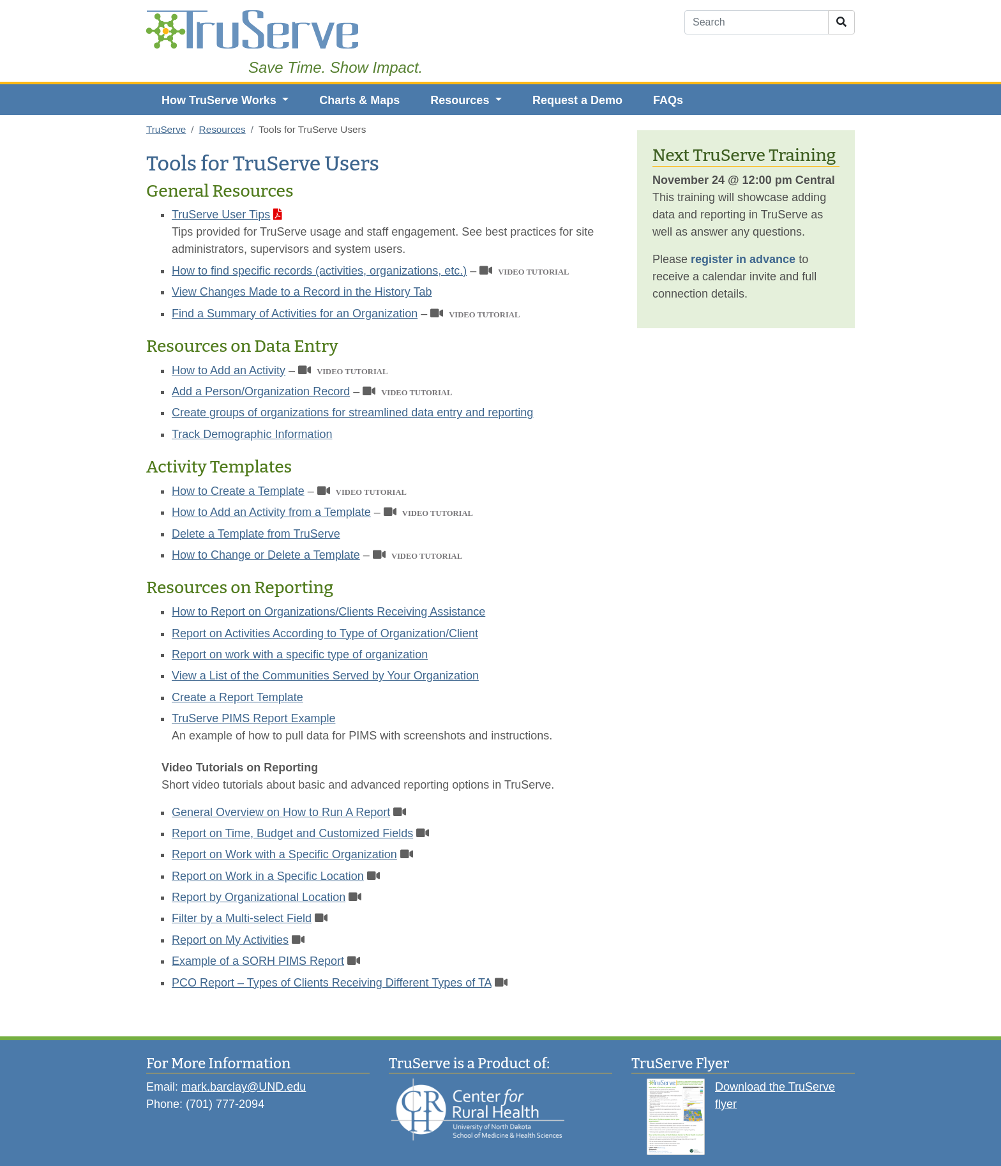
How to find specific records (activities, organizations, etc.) (319, 270)
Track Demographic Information (252, 434)
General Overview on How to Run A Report (281, 812)
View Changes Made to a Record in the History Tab (302, 291)
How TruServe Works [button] (221, 100)
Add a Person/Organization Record (261, 391)
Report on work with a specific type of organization (300, 654)
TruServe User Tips (221, 214)
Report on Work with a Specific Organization (284, 854)
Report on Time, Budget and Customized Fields (292, 833)
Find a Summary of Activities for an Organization (295, 313)
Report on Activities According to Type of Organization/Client (325, 633)
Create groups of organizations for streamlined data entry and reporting (352, 412)
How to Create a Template (238, 491)
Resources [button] (461, 100)
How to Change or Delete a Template (266, 555)
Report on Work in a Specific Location (268, 876)
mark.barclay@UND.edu (243, 1086)
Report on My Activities (230, 940)
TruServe (166, 129)
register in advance (743, 259)
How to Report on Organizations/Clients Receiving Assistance (328, 611)
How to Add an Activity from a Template (271, 512)
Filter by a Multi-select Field (242, 918)
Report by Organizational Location (258, 897)
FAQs (668, 100)
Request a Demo (577, 100)
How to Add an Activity (228, 370)
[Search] (756, 22)
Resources (222, 129)
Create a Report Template (237, 697)
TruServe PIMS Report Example (253, 718)
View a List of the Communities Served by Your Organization (325, 675)
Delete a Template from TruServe (256, 533)
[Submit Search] (841, 22)
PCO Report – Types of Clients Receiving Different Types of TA (332, 982)
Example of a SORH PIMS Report (258, 961)
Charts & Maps (359, 100)
